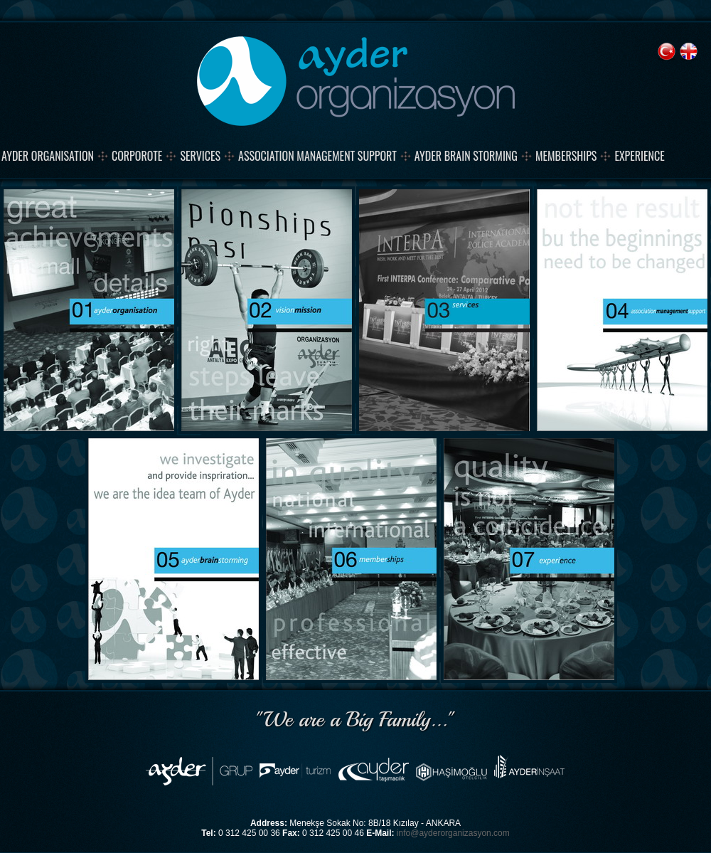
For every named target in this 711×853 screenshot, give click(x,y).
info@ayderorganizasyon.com (453, 833)
